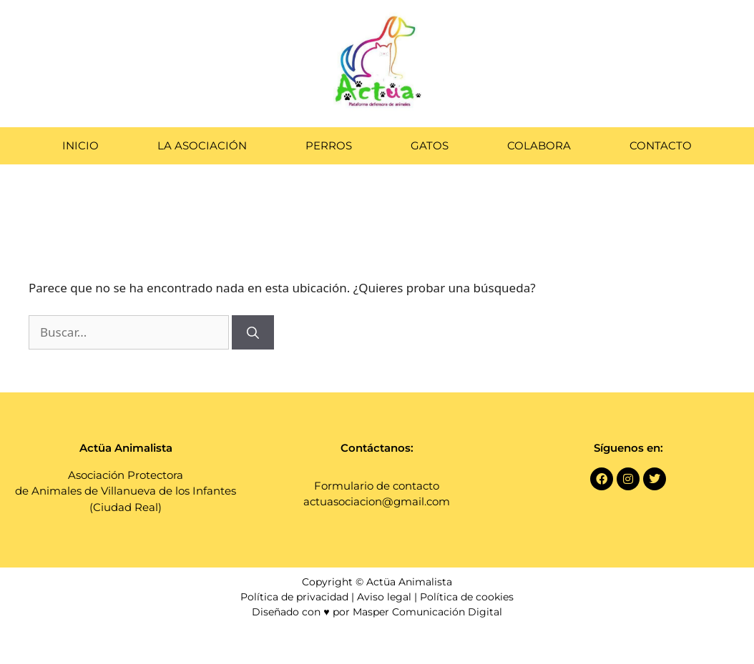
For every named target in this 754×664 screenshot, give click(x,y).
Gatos (430, 145)
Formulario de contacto (376, 485)
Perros (328, 145)
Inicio (80, 145)
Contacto (661, 145)
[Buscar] (253, 332)
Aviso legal (384, 596)
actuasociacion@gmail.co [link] (371, 501)
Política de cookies (467, 596)
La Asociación (202, 145)
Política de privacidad (294, 596)
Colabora (539, 145)
